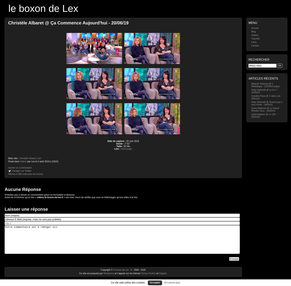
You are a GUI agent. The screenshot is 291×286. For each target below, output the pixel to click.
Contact (255, 45)
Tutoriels (255, 38)
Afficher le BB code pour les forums (25, 174)
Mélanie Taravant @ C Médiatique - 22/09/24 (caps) (265, 85)
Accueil (255, 28)
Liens (254, 42)
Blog (253, 31)
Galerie (255, 35)
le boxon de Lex (43, 8)
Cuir (39, 158)
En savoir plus (172, 282)
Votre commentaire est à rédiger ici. (122, 242)
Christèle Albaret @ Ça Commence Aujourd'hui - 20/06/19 (68, 22)
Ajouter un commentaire (20, 167)
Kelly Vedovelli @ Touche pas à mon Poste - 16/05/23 (266, 103)
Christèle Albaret (27, 158)
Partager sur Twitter (21, 171)
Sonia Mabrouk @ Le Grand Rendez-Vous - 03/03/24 (265, 109)
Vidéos (23, 161)
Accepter (155, 282)
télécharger (126, 149)
